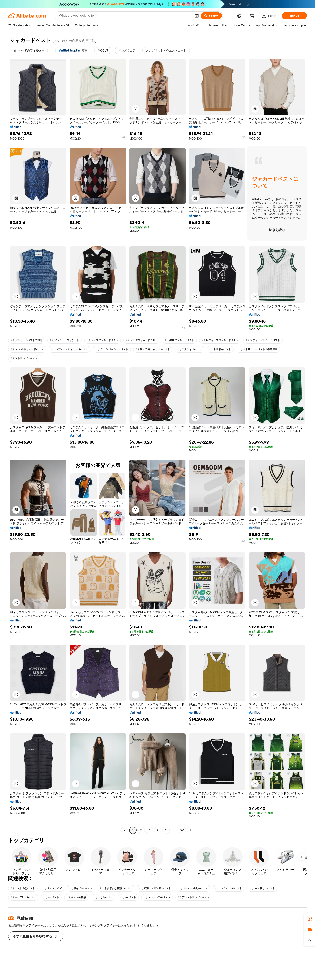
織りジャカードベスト (179, 340)
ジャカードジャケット (64, 340)
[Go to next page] (190, 830)
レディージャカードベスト (263, 340)
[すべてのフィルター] (29, 50)
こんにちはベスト (190, 349)
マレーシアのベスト (157, 897)
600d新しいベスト (262, 888)
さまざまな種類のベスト (116, 888)
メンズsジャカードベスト (27, 349)
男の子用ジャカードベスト (153, 349)
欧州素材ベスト (220, 349)
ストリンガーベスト (24, 358)
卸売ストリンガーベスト (155, 888)
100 (182, 830)
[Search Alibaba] (125, 15)
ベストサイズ (52, 888)
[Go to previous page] (124, 830)
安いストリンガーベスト (193, 897)
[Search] (211, 15)
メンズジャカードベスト (102, 340)
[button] (196, 15)
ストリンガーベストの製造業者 (258, 349)
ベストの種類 (76, 897)
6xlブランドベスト (23, 897)
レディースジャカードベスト (220, 340)
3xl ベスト (51, 897)
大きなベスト (103, 897)
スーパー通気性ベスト (193, 888)
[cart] (253, 16)
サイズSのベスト (81, 888)
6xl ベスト (128, 897)
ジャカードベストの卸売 (26, 340)
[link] (309, 918)
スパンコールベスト (228, 888)
